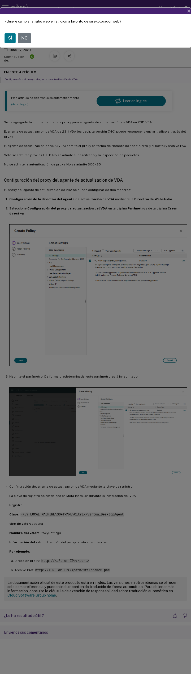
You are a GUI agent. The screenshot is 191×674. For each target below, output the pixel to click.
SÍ (10, 38)
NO (24, 38)
